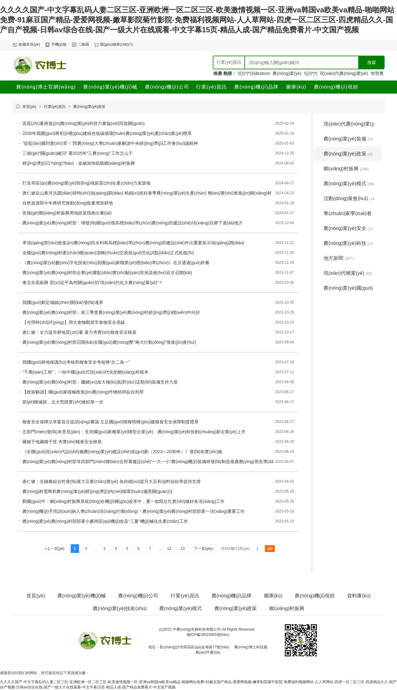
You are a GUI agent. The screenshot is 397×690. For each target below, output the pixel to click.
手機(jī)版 (59, 44)
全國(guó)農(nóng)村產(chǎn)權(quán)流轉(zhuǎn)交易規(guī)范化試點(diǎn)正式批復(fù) (108, 252)
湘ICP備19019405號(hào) (207, 634)
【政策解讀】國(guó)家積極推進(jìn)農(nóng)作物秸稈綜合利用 (83, 391)
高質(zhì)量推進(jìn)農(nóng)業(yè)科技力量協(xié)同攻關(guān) (83, 123)
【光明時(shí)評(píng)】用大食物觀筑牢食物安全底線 (73, 322)
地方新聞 (338, 258)
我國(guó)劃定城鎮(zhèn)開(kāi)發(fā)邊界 (62, 302)
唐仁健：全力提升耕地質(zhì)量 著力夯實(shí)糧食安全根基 (79, 332)
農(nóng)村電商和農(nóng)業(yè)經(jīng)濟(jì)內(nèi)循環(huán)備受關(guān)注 (97, 491)
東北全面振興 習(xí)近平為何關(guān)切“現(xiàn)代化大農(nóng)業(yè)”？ (92, 282)
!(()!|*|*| (311, 73)
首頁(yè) (29, 106)
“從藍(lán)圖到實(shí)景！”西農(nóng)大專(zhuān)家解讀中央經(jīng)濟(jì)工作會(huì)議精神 (110, 143)
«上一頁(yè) (54, 548)
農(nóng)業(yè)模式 (348, 183)
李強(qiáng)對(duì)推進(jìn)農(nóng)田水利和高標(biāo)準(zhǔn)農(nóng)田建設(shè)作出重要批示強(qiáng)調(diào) (133, 242)
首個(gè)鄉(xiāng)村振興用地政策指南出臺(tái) (67, 212)
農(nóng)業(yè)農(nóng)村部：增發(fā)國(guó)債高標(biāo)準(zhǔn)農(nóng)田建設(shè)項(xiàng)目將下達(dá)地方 (132, 222)
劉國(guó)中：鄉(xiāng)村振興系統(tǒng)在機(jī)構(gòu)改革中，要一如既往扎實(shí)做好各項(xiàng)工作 (123, 501)
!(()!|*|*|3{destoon (254, 73)
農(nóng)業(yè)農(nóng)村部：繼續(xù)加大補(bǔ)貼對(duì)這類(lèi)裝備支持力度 (100, 382)
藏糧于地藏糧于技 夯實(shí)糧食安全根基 (62, 441)
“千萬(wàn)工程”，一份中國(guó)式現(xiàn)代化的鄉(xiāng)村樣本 (85, 372)
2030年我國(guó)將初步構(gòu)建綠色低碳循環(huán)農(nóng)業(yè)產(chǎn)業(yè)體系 (107, 133)
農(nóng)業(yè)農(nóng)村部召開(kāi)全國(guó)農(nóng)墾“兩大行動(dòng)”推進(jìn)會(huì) (109, 342)
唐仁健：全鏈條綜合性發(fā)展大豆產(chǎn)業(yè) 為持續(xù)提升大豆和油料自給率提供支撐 (111, 481)
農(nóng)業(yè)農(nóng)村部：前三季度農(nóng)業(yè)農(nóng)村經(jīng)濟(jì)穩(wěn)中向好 (111, 312)
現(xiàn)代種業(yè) (347, 273)
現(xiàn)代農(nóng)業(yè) (344, 73)
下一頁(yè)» (204, 548)
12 (169, 548)
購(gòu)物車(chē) (114, 44)
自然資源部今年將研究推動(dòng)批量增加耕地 (67, 202)
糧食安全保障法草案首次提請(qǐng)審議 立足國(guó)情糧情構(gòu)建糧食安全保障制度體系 (110, 421)
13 (183, 548)
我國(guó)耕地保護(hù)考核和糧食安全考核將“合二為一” (76, 362)
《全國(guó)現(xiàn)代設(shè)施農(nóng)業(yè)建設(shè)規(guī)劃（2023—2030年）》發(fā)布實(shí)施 (122, 451)
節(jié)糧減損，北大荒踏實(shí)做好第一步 (62, 401)
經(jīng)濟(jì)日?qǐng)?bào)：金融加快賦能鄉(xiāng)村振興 (78, 163)
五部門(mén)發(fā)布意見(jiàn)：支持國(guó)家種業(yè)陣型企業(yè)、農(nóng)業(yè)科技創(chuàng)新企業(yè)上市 (134, 431)
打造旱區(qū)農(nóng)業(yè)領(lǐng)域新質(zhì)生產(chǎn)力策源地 (86, 183)
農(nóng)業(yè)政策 (89, 106)
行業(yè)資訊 (54, 106)
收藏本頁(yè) (29, 44)
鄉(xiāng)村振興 (345, 168)
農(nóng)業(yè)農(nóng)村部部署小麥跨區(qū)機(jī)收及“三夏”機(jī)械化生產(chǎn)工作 (105, 521)
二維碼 (83, 44)
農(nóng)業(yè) (287, 73)
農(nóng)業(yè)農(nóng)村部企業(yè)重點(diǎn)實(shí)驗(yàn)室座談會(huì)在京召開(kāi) (107, 272)
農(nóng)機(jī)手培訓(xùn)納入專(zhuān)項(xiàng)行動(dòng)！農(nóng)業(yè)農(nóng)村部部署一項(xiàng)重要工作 (133, 511)
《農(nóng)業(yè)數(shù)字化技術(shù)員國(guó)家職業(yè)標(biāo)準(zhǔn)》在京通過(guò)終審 (115, 262)
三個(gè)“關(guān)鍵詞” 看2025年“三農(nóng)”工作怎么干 (77, 153)
